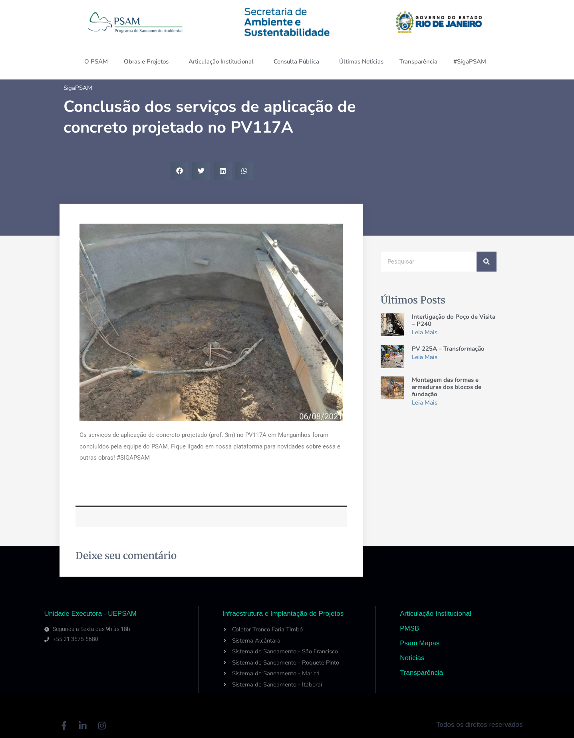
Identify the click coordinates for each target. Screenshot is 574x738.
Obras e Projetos (148, 61)
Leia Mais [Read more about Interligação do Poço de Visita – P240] (424, 332)
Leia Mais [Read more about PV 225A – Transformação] (424, 357)
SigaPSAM (78, 88)
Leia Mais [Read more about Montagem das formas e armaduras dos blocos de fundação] (424, 403)
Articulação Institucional (223, 61)
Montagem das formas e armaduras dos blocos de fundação (446, 387)
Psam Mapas (419, 643)
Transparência (418, 61)
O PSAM (96, 61)
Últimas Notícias (361, 61)
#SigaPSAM (471, 61)
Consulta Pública (298, 61)
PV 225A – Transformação (448, 349)
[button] (180, 171)
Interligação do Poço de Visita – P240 (453, 320)
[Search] (487, 262)
